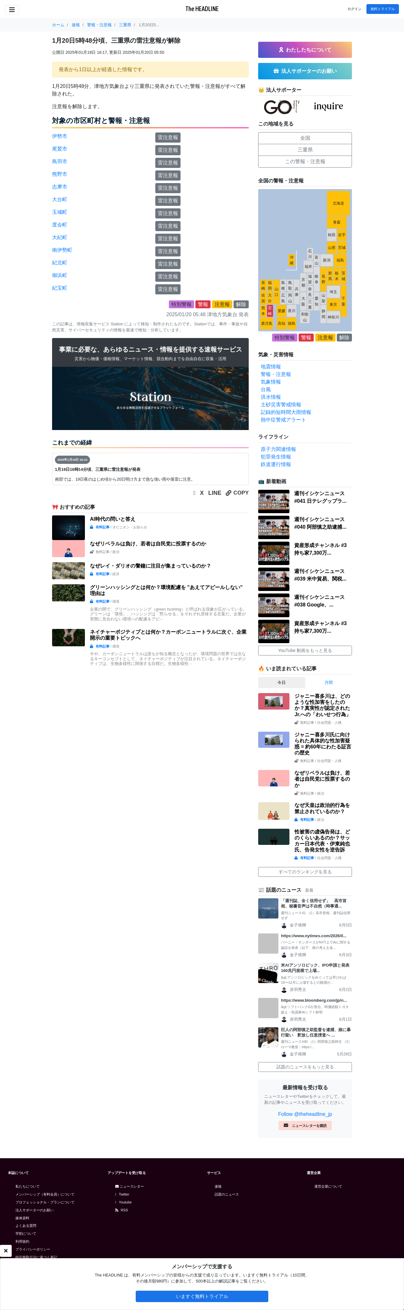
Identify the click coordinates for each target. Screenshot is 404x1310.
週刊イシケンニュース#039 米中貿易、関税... (320, 575)
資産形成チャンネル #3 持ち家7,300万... (320, 549)
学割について (25, 1233)
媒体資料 (22, 1218)
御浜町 (59, 275)
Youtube (123, 1202)
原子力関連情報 (278, 449)
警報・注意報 (276, 374)
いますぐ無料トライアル (202, 1296)
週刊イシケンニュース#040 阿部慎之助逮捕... (320, 523)
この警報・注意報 (305, 161)
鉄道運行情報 (276, 464)
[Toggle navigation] (12, 10)
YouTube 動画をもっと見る (305, 650)
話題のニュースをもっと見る (305, 1066)
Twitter (122, 1194)
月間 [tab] (328, 682)
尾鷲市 (59, 148)
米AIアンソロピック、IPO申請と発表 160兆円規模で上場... (316, 968)
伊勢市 (59, 136)
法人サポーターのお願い (34, 1210)
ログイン (354, 9)
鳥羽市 (59, 161)
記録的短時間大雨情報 (286, 412)
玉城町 (59, 212)
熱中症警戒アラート (283, 419)
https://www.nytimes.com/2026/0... (313, 935)
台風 (266, 389)
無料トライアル (383, 9)
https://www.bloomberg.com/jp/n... (314, 1000)
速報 (218, 1186)
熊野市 (59, 174)
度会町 (59, 224)
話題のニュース (227, 1194)
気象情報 (271, 381)
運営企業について (328, 1186)
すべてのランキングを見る (305, 871)
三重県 (305, 149)
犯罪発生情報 (276, 456)
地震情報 (271, 366)
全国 (305, 138)
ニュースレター (129, 1186)
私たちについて (27, 1186)
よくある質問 (25, 1225)
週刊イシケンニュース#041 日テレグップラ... (320, 497)
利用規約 (22, 1241)
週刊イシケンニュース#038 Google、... (319, 600)
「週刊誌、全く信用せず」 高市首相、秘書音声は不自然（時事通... (314, 903)
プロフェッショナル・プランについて (44, 1202)
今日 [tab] (281, 682)
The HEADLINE (202, 8)
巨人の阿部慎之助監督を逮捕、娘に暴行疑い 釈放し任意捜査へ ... (316, 1032)
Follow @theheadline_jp (305, 1114)
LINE (215, 493)
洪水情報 (271, 397)
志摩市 (59, 186)
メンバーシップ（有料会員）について (44, 1194)
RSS (121, 1210)
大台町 (59, 199)
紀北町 (59, 262)
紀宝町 (59, 288)
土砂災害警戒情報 (281, 404)
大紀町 (59, 237)
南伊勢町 (62, 250)
